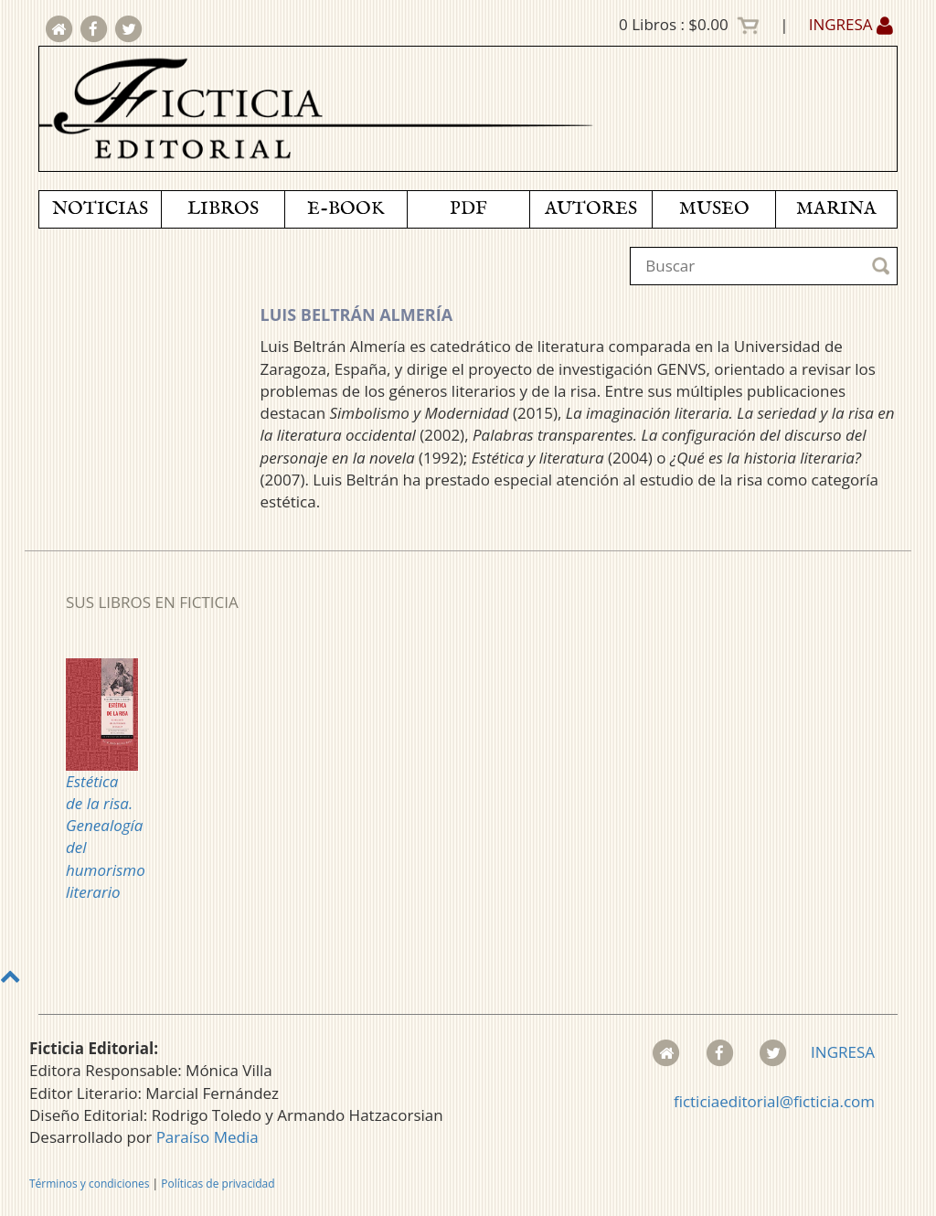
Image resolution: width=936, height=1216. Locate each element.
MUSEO (714, 208)
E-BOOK (345, 208)
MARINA (836, 208)
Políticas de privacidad (217, 1183)
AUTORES (591, 208)
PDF (468, 208)
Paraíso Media (207, 1136)
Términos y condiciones (89, 1183)
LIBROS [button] (223, 208)
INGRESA (851, 24)
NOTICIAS (100, 208)
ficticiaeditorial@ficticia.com (774, 1101)
